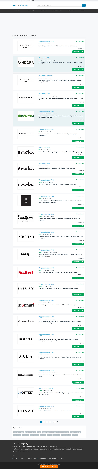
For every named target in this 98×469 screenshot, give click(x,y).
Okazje (78, 432)
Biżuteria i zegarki (52, 60)
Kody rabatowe (57, 11)
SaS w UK (61, 458)
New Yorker (46, 270)
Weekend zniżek (46, 432)
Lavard (45, 43)
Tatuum (45, 286)
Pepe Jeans (46, 216)
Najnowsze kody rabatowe (49, 466)
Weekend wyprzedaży (64, 432)
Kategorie (17, 11)
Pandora (44, 60)
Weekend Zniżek (42, 458)
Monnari (45, 302)
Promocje (43, 11)
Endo (44, 149)
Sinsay (45, 252)
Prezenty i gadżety (53, 95)
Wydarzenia (71, 11)
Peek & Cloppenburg (48, 372)
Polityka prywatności (31, 458)
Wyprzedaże (30, 11)
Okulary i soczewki (53, 252)
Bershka (46, 234)
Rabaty (21, 432)
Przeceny (73, 432)
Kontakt (15, 458)
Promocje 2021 (25, 434)
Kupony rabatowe (34, 434)
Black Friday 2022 (52, 458)
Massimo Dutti (47, 319)
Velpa (45, 198)
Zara (45, 354)
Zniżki (26, 432)
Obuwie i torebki (53, 113)
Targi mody (54, 432)
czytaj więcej (81, 48)
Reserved (46, 336)
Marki (82, 11)
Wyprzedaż (43, 434)
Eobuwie (46, 113)
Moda (50, 43)
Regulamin (22, 458)
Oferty (39, 432)
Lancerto (44, 95)
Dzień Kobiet (57, 434)
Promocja (50, 434)
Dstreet (46, 390)
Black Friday (75, 434)
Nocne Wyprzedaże (66, 434)
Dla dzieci (49, 149)
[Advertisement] (49, 23)
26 (54, 422)
